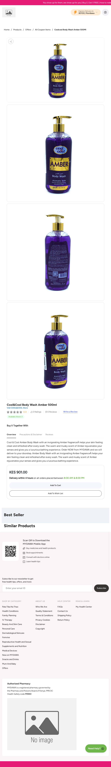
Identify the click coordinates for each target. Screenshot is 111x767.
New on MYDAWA (10, 655)
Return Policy (64, 620)
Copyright (40, 629)
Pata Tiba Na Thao (10, 607)
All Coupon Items (43, 29)
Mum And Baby (9, 664)
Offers (28, 29)
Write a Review (70, 412)
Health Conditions (10, 611)
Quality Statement (44, 611)
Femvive (6, 637)
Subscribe (101, 588)
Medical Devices (9, 650)
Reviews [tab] (49, 434)
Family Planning (9, 615)
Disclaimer (40, 624)
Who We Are (41, 607)
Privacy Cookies (43, 620)
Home (7, 29)
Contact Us (63, 611)
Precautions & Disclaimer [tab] (31, 434)
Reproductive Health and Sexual (16, 642)
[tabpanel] (55, 452)
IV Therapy (7, 620)
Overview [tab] (11, 434)
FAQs (60, 607)
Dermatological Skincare (13, 633)
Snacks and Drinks (10, 659)
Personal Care (8, 629)
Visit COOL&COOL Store (17, 408)
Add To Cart (55, 485)
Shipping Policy (64, 615)
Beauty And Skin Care (12, 624)
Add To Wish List (55, 493)
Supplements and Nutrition (14, 646)
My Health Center (84, 607)
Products (17, 29)
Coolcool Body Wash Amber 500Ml (70, 29)
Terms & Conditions (44, 615)
